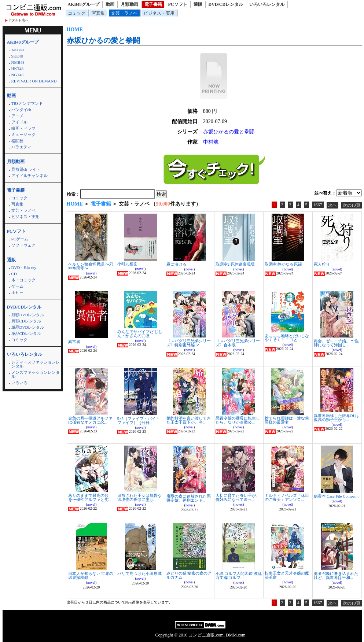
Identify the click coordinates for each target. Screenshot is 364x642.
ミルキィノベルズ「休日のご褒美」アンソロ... (287, 497)
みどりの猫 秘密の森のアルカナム (189, 575)
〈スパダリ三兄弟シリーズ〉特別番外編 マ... (188, 343)
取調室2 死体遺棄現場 (235, 264)
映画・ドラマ (23, 128)
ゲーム (17, 286)
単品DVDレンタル (27, 327)
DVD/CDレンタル (226, 4)
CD (14, 274)
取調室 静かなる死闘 (283, 264)
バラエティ (21, 147)
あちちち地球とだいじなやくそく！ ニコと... (287, 337)
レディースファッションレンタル (35, 364)
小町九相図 (127, 264)
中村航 (210, 142)
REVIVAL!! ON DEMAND (34, 81)
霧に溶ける (176, 264)
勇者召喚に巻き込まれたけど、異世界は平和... (336, 575)
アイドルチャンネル (29, 175)
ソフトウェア (23, 245)
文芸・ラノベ (124, 13)
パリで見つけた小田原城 (139, 573)
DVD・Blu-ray (23, 267)
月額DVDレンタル (27, 315)
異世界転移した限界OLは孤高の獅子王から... (337, 417)
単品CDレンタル (26, 333)
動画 (110, 4)
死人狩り (322, 264)
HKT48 (17, 68)
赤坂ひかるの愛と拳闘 (103, 40)
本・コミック (23, 280)
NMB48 (18, 62)
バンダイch (21, 109)
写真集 (98, 13)
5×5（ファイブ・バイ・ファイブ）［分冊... (138, 420)
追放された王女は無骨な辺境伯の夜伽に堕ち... (139, 497)
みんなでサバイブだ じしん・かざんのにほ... (140, 333)
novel (91, 273)
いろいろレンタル (266, 4)
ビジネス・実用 (159, 13)
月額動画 (129, 4)
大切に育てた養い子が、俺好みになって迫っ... (238, 497)
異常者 (74, 341)
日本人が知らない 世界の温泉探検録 (91, 575)
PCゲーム (19, 239)
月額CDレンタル (26, 321)
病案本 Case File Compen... (337, 496)
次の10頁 (351, 205)
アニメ (17, 116)
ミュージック (23, 134)
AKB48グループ (83, 4)
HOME (75, 29)
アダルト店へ (18, 20)
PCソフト (177, 4)
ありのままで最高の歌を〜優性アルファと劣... (89, 497)
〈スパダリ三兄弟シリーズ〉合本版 (238, 343)
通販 (198, 4)
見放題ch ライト (25, 169)
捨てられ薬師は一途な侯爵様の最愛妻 (287, 420)
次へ (332, 205)
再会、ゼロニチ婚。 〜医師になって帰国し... (336, 343)
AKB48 (17, 50)
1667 (317, 204)
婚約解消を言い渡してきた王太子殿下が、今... (188, 420)
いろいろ (19, 382)
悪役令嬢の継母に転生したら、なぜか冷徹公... (238, 420)
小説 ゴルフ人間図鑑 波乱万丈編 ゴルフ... (239, 575)
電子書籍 (153, 4)
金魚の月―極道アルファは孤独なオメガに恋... (90, 420)
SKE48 (17, 56)
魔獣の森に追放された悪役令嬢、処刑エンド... (188, 498)
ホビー (17, 292)
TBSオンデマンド (27, 103)
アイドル (19, 122)
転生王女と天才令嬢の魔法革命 (287, 575)
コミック (76, 13)
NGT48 (17, 75)
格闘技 (17, 141)
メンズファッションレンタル (35, 374)
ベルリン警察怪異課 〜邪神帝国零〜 (91, 266)
